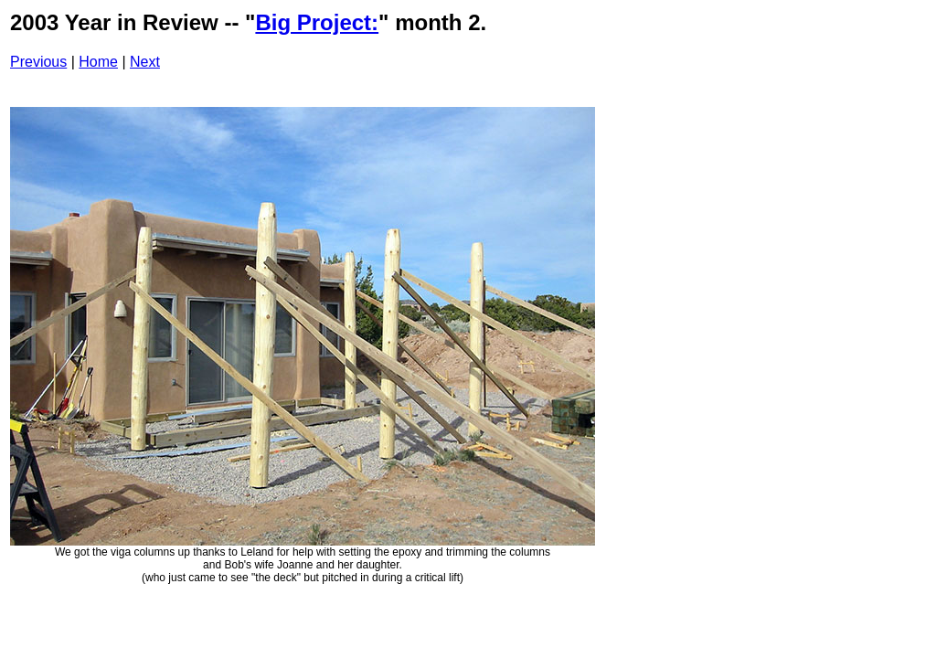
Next (145, 61)
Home (98, 61)
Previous (38, 61)
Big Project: (316, 22)
